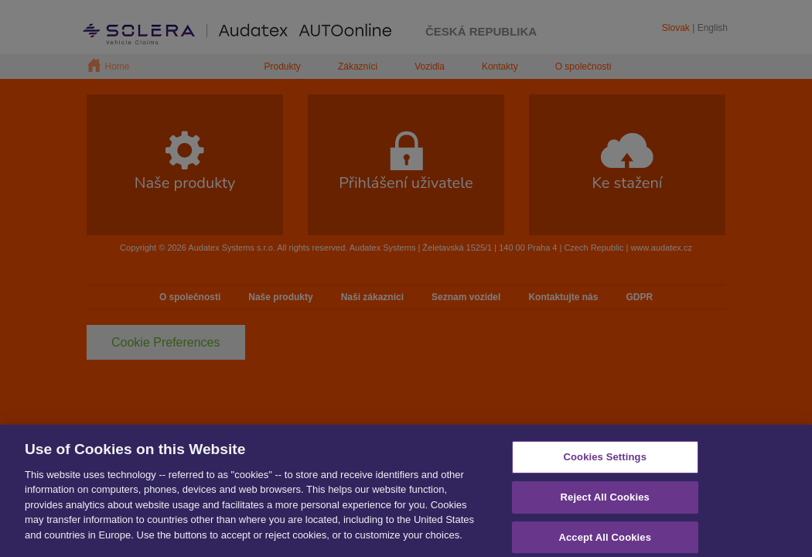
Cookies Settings (605, 462)
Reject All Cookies (605, 502)
